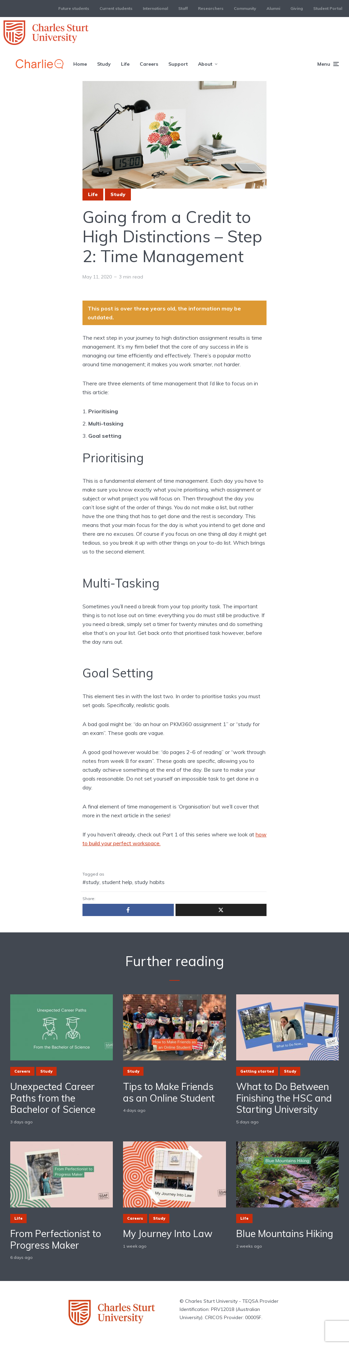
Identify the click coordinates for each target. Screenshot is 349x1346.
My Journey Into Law (167, 1233)
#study (91, 882)
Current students (116, 8)
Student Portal (327, 8)
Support (178, 64)
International (155, 8)
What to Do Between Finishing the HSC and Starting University (284, 1098)
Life (125, 64)
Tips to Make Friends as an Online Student (169, 1092)
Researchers (211, 8)
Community (245, 8)
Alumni (273, 8)
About (205, 64)
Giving (296, 8)
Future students (73, 8)
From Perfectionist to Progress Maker (55, 1239)
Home (80, 64)
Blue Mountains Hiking (284, 1233)
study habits (150, 882)
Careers (149, 64)
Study (104, 64)
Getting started (257, 1071)
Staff (183, 8)
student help (117, 882)
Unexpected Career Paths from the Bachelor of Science (52, 1098)
